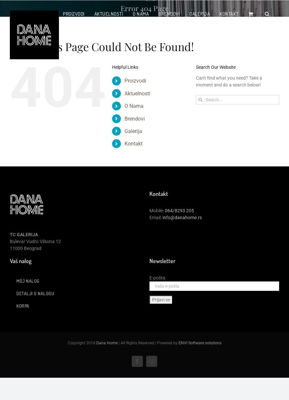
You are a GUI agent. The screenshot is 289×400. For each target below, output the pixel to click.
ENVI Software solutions (200, 343)
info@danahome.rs (182, 217)
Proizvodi (135, 81)
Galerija (133, 131)
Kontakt (134, 144)
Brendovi (135, 119)
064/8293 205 (179, 210)
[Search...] (237, 100)
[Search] (200, 100)
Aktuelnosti (137, 93)
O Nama (134, 106)
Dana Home (107, 343)
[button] (267, 14)
